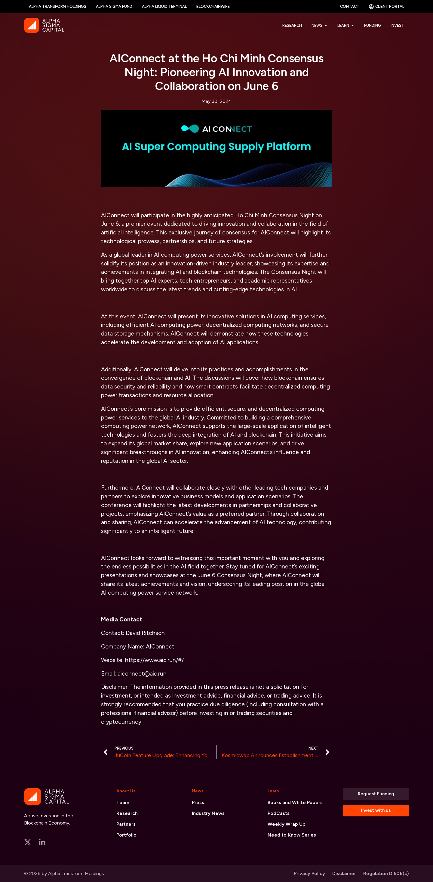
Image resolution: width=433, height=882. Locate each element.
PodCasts (279, 813)
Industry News (208, 813)
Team (122, 802)
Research (127, 813)
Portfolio (126, 835)
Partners (126, 824)
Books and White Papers (295, 802)
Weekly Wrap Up (287, 824)
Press (198, 802)
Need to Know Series (292, 835)
